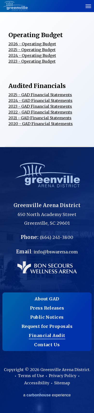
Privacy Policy (62, 375)
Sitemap (62, 382)
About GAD (47, 299)
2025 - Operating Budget (32, 49)
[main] (47, 73)
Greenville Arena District (15, 6)
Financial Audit (47, 335)
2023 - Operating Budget (32, 61)
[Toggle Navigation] (89, 6)
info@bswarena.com (56, 252)
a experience (47, 395)
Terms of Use (31, 375)
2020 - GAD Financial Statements (40, 123)
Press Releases (47, 308)
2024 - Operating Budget (32, 55)
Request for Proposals (47, 326)
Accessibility (36, 382)
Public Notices (47, 317)
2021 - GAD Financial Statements (40, 117)
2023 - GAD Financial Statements (40, 106)
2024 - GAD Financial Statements (40, 100)
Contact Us (47, 344)
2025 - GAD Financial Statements (40, 94)
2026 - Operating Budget (32, 43)
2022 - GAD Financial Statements (40, 112)
